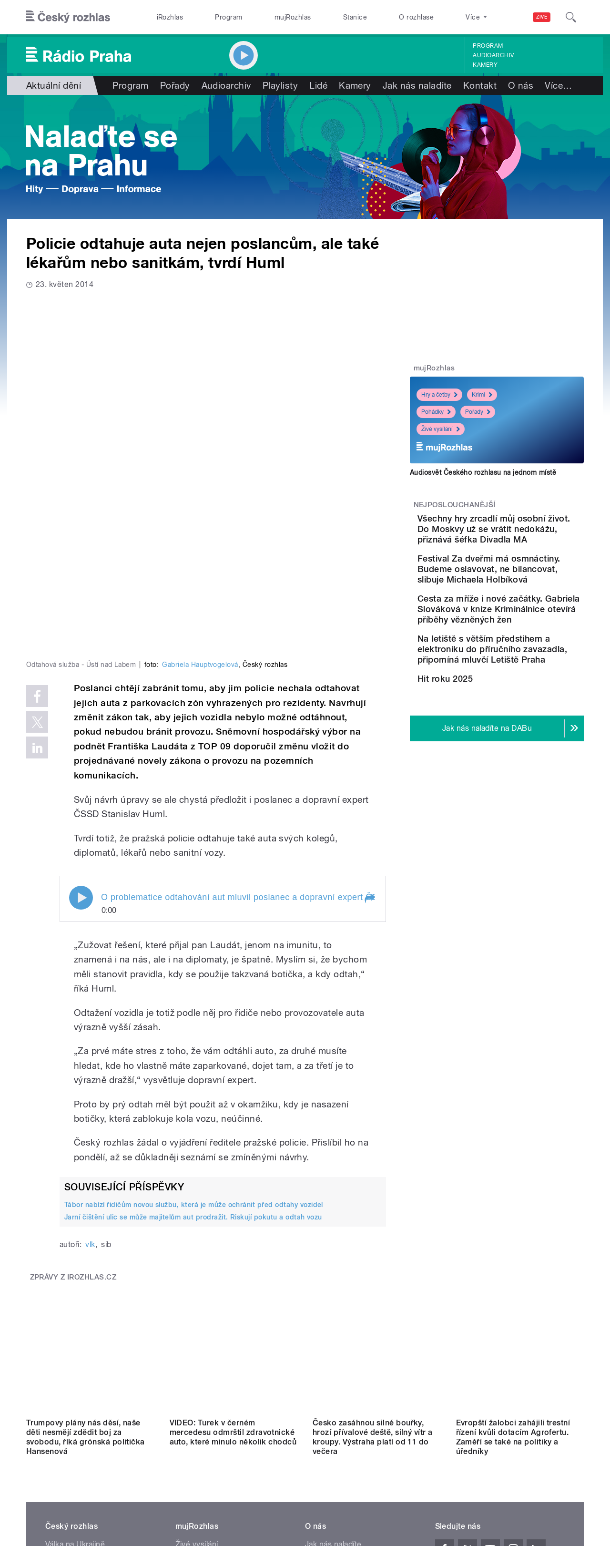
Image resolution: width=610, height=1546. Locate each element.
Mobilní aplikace (203, 1387)
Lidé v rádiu (325, 1372)
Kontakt (480, 85)
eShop (56, 1387)
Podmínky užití (509, 1454)
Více (558, 85)
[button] (369, 741)
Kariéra (317, 1387)
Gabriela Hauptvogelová (200, 507)
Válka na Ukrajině (75, 1344)
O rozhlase (416, 17)
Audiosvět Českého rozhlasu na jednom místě (483, 472)
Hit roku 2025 (498, 742)
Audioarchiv (493, 55)
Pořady (175, 85)
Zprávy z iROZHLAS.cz (73, 1119)
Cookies (412, 1454)
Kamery (485, 64)
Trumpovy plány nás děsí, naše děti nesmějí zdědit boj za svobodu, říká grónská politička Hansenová (85, 1237)
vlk (90, 1086)
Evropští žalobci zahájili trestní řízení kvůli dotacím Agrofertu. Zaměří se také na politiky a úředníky (513, 1237)
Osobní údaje (455, 1454)
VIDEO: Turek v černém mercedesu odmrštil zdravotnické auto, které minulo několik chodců (233, 1232)
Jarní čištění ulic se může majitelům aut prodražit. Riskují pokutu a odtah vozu (193, 1060)
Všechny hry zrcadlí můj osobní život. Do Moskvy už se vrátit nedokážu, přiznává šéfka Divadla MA (525, 534)
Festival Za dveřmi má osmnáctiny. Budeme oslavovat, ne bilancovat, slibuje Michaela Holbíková (526, 584)
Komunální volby (74, 1358)
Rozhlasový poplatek (341, 1415)
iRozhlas (170, 17)
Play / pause (81, 740)
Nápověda (323, 1358)
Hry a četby (439, 394)
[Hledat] (571, 17)
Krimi (482, 394)
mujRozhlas (292, 17)
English (553, 1454)
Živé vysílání (440, 429)
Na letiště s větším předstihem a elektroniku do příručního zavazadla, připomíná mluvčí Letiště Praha (522, 701)
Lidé (318, 85)
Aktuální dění (53, 85)
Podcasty (192, 1372)
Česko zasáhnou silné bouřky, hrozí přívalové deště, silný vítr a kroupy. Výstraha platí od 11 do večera (373, 1237)
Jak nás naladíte (417, 85)
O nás (520, 85)
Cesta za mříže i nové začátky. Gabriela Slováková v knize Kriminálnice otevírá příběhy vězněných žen (518, 640)
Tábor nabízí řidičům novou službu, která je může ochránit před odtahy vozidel (193, 1047)
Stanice (355, 17)
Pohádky (436, 412)
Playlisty (280, 85)
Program (228, 17)
